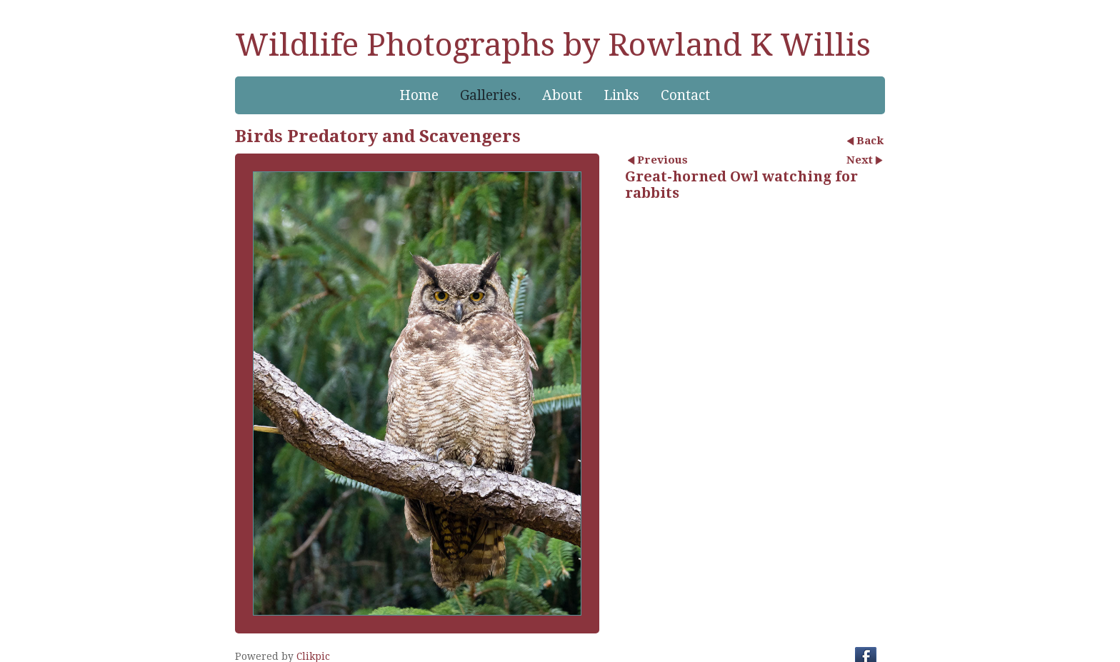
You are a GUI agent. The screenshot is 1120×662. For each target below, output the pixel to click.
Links (621, 95)
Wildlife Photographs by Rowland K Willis (553, 45)
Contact (685, 95)
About (562, 95)
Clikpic (313, 656)
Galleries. (490, 95)
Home (419, 95)
